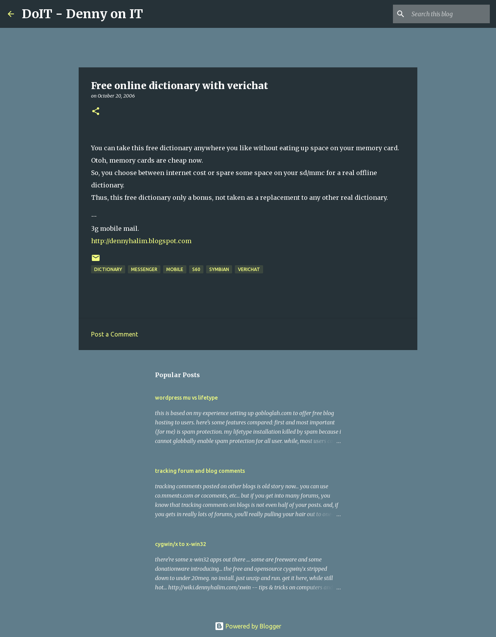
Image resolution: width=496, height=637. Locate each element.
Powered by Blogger (248, 626)
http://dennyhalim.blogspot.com (141, 241)
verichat (249, 269)
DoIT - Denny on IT (82, 14)
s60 (196, 269)
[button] (95, 111)
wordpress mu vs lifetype (186, 398)
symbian (219, 269)
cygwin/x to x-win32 (180, 544)
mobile (174, 269)
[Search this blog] (449, 14)
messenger (144, 269)
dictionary (108, 269)
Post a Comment (114, 334)
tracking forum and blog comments (200, 471)
